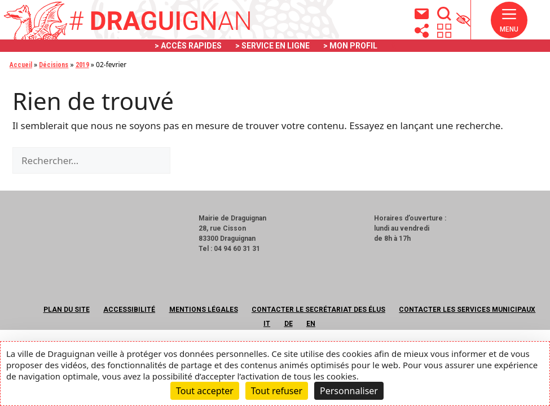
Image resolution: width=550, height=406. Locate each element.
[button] (509, 20)
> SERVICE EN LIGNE (272, 45)
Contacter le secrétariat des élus (318, 310)
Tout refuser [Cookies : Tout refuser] (276, 391)
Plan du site (66, 310)
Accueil (21, 65)
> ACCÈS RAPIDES (188, 45)
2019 (82, 65)
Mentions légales (203, 310)
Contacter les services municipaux (467, 310)
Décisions (53, 65)
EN (310, 324)
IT (266, 324)
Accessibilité (129, 310)
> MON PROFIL (350, 45)
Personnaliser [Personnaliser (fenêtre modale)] (349, 391)
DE (288, 324)
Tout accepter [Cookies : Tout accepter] (205, 391)
